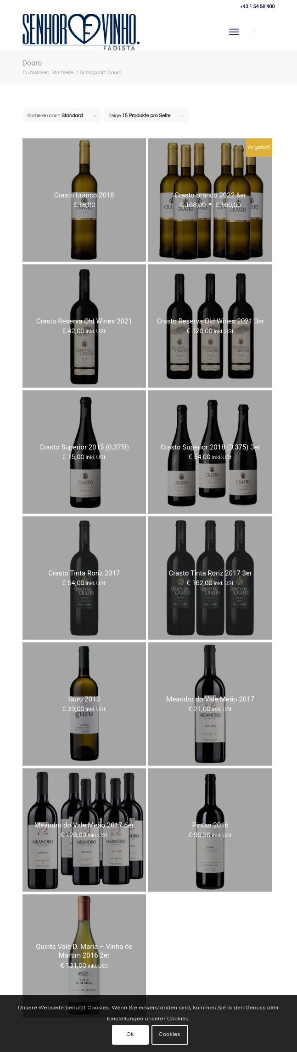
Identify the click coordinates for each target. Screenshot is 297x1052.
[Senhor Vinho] (123, 32)
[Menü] (234, 32)
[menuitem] (235, 32)
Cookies (169, 1034)
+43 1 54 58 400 (257, 6)
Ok (130, 1034)
